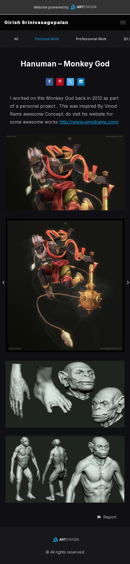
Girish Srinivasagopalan (36, 22)
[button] (106, 517)
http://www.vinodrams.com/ (89, 122)
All (16, 39)
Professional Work (91, 39)
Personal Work (47, 39)
